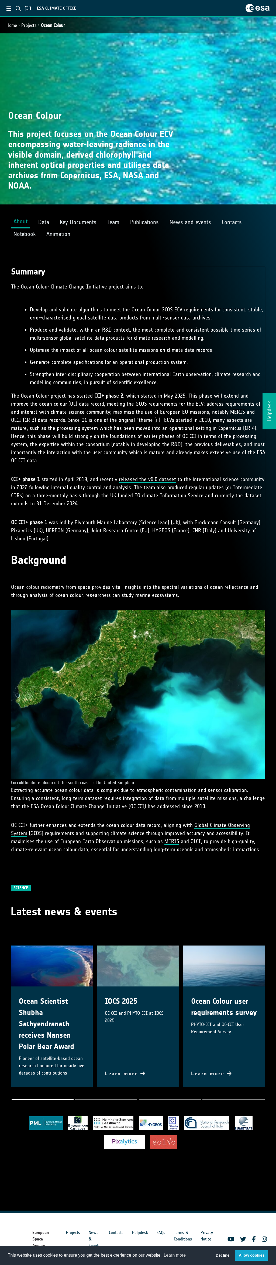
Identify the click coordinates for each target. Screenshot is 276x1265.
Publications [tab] (144, 222)
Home (11, 25)
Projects (29, 25)
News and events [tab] (190, 222)
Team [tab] (113, 222)
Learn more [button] (175, 1255)
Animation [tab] (58, 234)
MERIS (171, 841)
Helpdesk (140, 1232)
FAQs (161, 1232)
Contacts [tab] (232, 222)
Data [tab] (43, 222)
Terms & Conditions (183, 1236)
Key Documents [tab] (78, 222)
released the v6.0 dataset (147, 479)
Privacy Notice (207, 1236)
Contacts (116, 1232)
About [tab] (20, 221)
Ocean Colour (53, 25)
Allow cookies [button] (252, 1255)
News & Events (94, 1239)
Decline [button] (222, 1255)
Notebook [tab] (24, 234)
